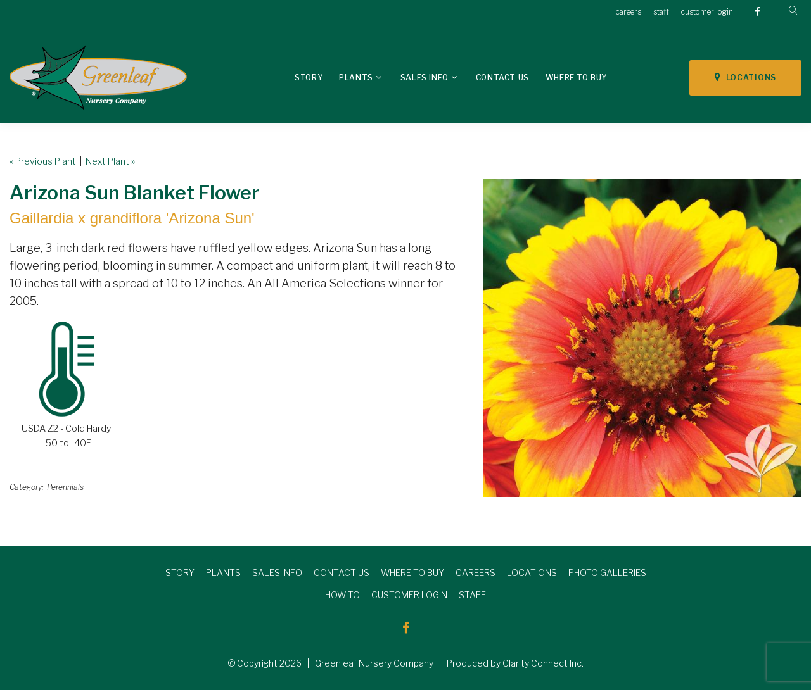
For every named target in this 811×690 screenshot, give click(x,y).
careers (628, 11)
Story (308, 77)
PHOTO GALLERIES (607, 572)
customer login (707, 11)
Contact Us (502, 77)
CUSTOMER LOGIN (409, 594)
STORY (180, 572)
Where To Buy (576, 77)
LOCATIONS (745, 77)
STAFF (472, 594)
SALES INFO (277, 572)
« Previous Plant (43, 161)
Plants (356, 77)
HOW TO (342, 594)
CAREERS (475, 572)
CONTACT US (341, 572)
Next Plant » (110, 161)
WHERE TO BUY (412, 572)
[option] (642, 338)
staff (661, 11)
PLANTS (223, 572)
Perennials (65, 487)
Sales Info (424, 77)
